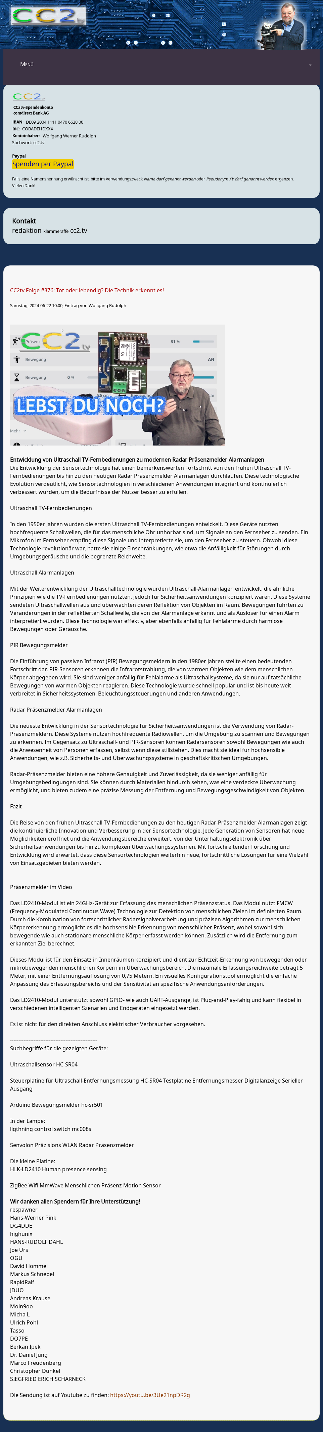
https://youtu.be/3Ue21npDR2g (150, 1395)
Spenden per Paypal (43, 164)
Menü (27, 64)
